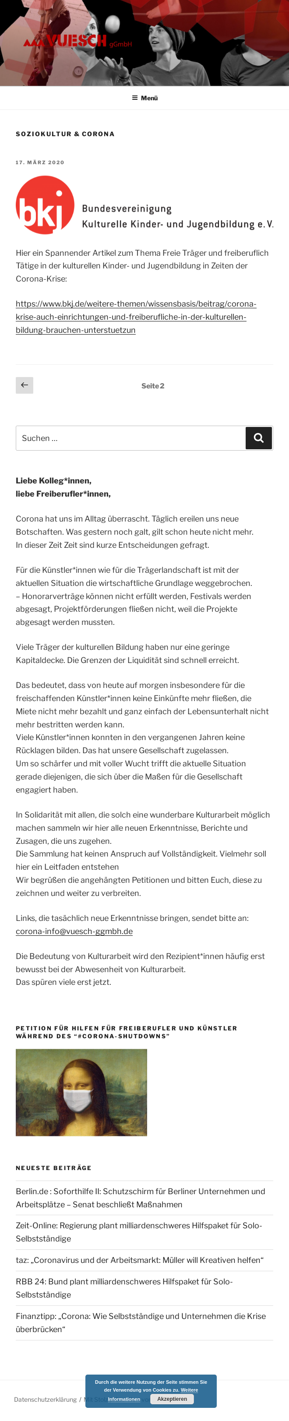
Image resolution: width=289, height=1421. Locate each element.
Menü (145, 98)
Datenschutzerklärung (45, 1399)
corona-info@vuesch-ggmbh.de (74, 931)
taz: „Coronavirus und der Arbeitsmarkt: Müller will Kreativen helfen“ (140, 1260)
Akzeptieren (172, 1399)
